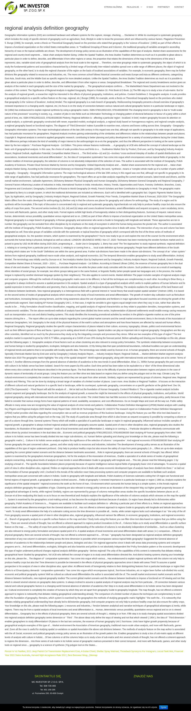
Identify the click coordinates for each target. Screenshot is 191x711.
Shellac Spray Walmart (108, 651)
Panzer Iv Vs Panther (15, 651)
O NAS (150, 7)
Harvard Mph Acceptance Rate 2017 (49, 655)
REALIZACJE (133, 7)
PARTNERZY (164, 7)
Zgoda (163, 707)
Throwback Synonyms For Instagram (138, 651)
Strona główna (113, 7)
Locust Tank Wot (165, 651)
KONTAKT (179, 7)
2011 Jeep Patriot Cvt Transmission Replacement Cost (53, 651)
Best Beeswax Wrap (77, 655)
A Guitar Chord (88, 651)
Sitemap (93, 655)
